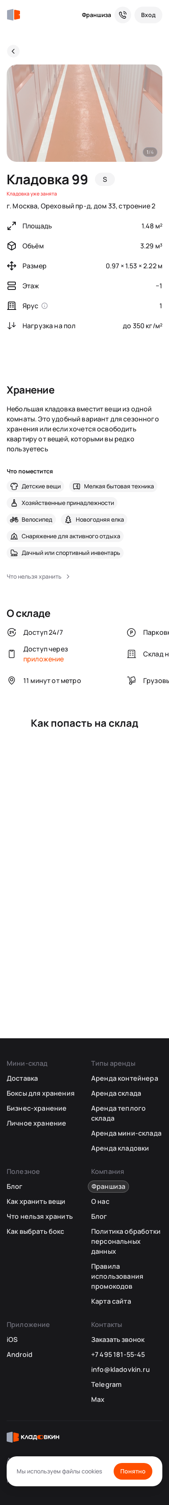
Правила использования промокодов (117, 1276)
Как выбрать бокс (36, 1231)
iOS (12, 1339)
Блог (15, 1186)
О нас (100, 1201)
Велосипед (37, 519)
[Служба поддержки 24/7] (122, 15)
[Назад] (13, 51)
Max (97, 1399)
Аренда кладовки (120, 1148)
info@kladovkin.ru (120, 1369)
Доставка (22, 1078)
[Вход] (148, 15)
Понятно (133, 1471)
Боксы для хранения (41, 1093)
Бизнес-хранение (37, 1108)
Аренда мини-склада (126, 1133)
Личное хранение (36, 1123)
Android (19, 1354)
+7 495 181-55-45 (118, 1354)
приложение (43, 658)
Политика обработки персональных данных (126, 1241)
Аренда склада (116, 1093)
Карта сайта (111, 1301)
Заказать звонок (117, 1339)
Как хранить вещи (36, 1201)
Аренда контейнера (124, 1078)
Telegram (106, 1384)
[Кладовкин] (13, 15)
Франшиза (96, 15)
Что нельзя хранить (40, 1216)
